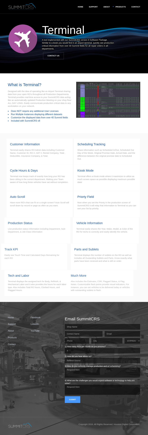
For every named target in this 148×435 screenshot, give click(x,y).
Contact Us (53, 56)
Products (120, 7)
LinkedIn (35, 324)
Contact (135, 7)
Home (80, 7)
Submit (72, 399)
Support (93, 7)
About (106, 7)
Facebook (35, 317)
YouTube (35, 331)
